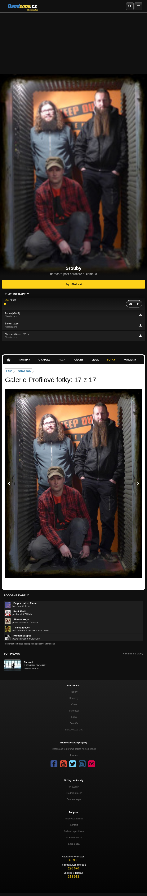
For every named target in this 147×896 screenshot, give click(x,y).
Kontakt (74, 825)
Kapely (74, 692)
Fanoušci (74, 710)
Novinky (25, 359)
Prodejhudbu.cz (74, 793)
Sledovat (73, 284)
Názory (78, 359)
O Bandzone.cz (74, 837)
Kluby (74, 717)
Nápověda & (74, 818)
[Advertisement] (73, 41)
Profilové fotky (23, 371)
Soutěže (74, 723)
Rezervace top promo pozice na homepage (74, 749)
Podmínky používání (74, 831)
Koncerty (130, 359)
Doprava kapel (74, 799)
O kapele (44, 359)
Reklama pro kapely (133, 653)
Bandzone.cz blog (74, 729)
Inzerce (74, 755)
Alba (62, 359)
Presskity (74, 786)
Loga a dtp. (74, 844)
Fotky (111, 359)
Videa (95, 359)
